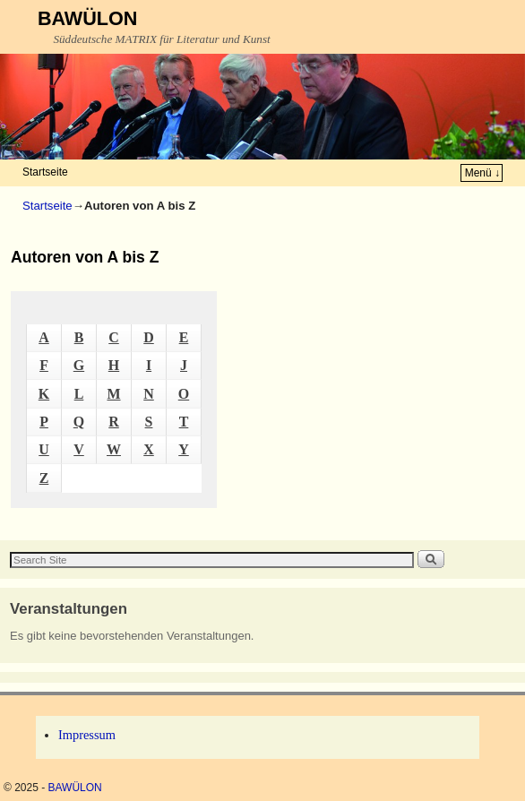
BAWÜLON (88, 18)
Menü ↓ (482, 173)
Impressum (87, 735)
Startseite (45, 172)
